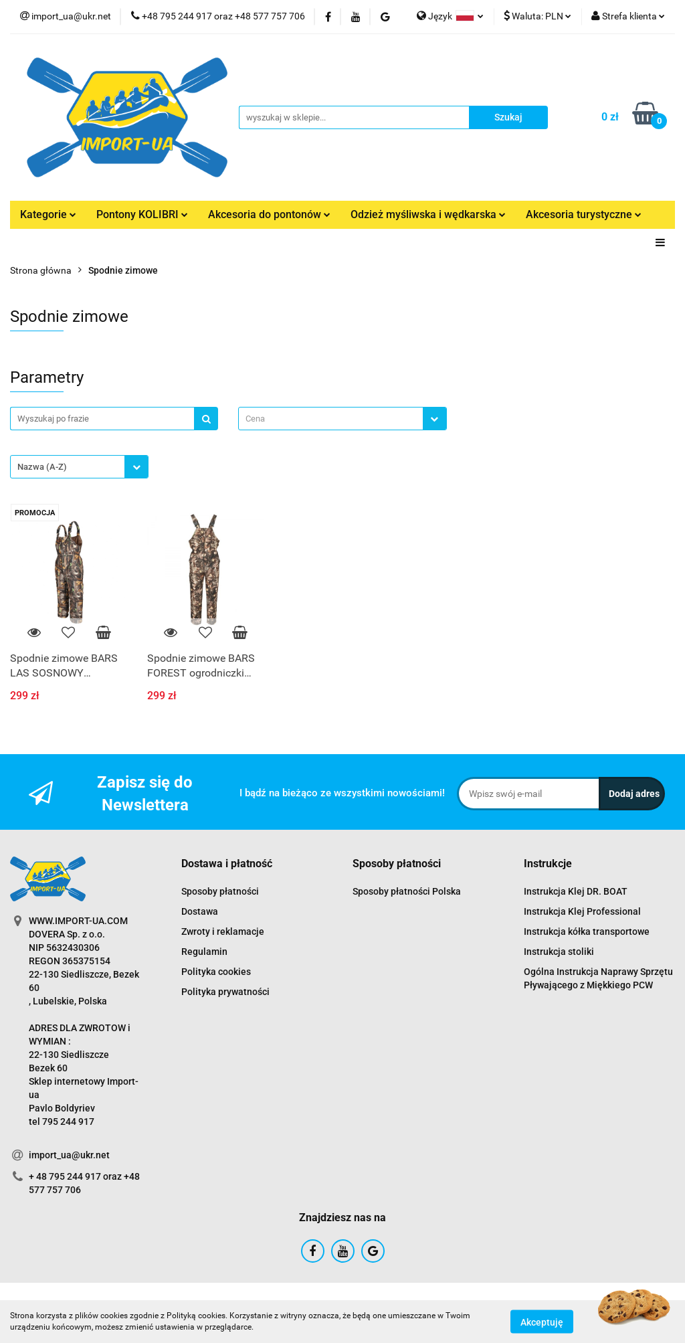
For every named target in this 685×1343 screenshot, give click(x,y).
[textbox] (330, 419)
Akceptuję (541, 1321)
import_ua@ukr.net (69, 1155)
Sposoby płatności (220, 891)
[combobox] (342, 418)
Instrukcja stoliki (559, 951)
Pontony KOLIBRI (142, 214)
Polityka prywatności (225, 991)
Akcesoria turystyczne (584, 214)
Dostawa (199, 911)
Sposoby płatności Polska (407, 891)
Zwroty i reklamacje (222, 931)
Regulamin (204, 951)
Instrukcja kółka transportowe (587, 931)
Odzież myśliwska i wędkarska (428, 214)
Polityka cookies (216, 971)
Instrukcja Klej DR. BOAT (575, 891)
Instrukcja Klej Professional (582, 911)
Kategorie (48, 214)
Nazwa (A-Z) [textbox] (42, 467)
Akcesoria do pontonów (269, 214)
